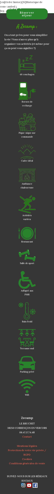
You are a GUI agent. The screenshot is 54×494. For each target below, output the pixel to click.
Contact (27, 436)
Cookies (27, 459)
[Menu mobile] (47, 6)
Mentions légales (27, 446)
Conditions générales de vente (27, 463)
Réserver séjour (27, 14)
